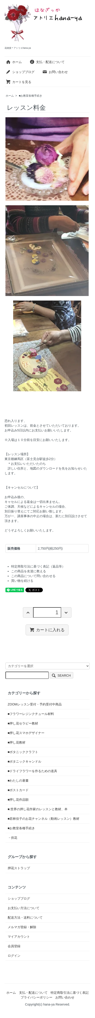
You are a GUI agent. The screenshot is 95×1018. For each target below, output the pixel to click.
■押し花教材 (16, 742)
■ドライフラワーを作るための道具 (32, 771)
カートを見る (18, 82)
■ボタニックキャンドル (24, 761)
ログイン (14, 955)
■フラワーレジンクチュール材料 (31, 714)
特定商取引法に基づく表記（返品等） (38, 566)
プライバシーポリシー (36, 997)
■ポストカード (18, 790)
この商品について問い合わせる (33, 576)
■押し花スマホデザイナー (26, 733)
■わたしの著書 (18, 780)
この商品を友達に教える (28, 571)
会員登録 (14, 946)
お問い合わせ (55, 72)
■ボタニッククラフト (23, 752)
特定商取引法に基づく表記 (70, 992)
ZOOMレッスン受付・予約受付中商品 (35, 704)
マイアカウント (19, 936)
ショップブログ (20, 72)
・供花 (12, 837)
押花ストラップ (19, 868)
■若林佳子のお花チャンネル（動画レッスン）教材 (43, 818)
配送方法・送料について (25, 917)
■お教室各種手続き (30, 95)
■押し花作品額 (18, 799)
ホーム (14, 62)
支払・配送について (47, 62)
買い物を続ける (22, 580)
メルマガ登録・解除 (22, 927)
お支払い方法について (23, 908)
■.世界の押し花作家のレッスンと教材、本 (38, 809)
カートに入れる (47, 629)
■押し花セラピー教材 (23, 723)
